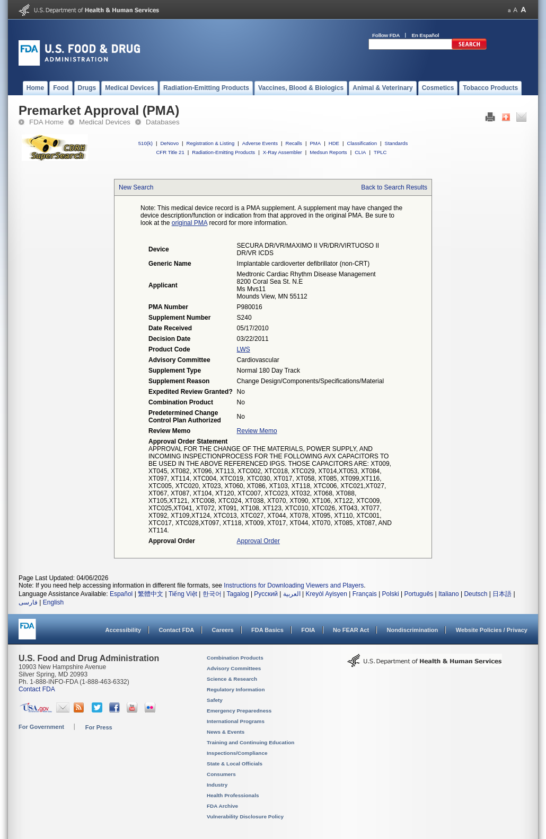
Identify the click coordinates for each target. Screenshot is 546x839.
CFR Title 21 (170, 152)
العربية (292, 594)
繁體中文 (150, 594)
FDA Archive (222, 806)
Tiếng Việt (183, 594)
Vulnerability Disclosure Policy (245, 816)
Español (121, 594)
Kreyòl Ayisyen (326, 594)
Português (418, 594)
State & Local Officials (234, 763)
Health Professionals (233, 795)
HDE (334, 143)
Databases (163, 122)
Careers (223, 630)
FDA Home (46, 122)
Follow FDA (386, 35)
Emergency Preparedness (239, 711)
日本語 (502, 594)
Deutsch (475, 594)
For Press (98, 727)
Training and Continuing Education (250, 742)
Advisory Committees (234, 668)
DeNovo (169, 143)
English (53, 602)
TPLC (380, 152)
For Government (41, 727)
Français (365, 594)
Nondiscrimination (412, 630)
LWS (243, 349)
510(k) (145, 143)
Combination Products (235, 658)
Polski (390, 594)
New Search (136, 187)
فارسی (28, 602)
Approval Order (258, 541)
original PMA (189, 223)
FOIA (308, 630)
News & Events (225, 732)
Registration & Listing (211, 143)
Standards (396, 143)
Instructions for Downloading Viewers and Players (294, 585)
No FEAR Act (351, 630)
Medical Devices (104, 122)
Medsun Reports (328, 152)
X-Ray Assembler (282, 152)
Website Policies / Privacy (491, 630)
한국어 (212, 594)
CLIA (360, 152)
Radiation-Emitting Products (223, 152)
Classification (362, 143)
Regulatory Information (236, 689)
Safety (215, 700)
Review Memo (257, 431)
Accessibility (123, 630)
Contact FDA (176, 630)
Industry (217, 785)
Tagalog (238, 594)
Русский (266, 594)
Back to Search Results (394, 187)
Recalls (293, 143)
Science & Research (232, 679)
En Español (425, 35)
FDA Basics (267, 630)
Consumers (221, 774)
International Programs (236, 721)
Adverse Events (260, 143)
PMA (315, 143)
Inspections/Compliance (237, 753)
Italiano (448, 594)
